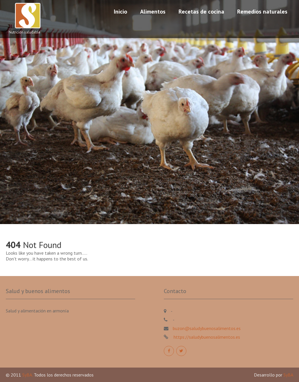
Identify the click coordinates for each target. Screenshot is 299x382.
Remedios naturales (262, 11)
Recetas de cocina (201, 11)
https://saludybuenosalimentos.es (206, 337)
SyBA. (28, 375)
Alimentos (153, 11)
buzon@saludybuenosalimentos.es (207, 328)
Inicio (120, 11)
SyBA (288, 375)
